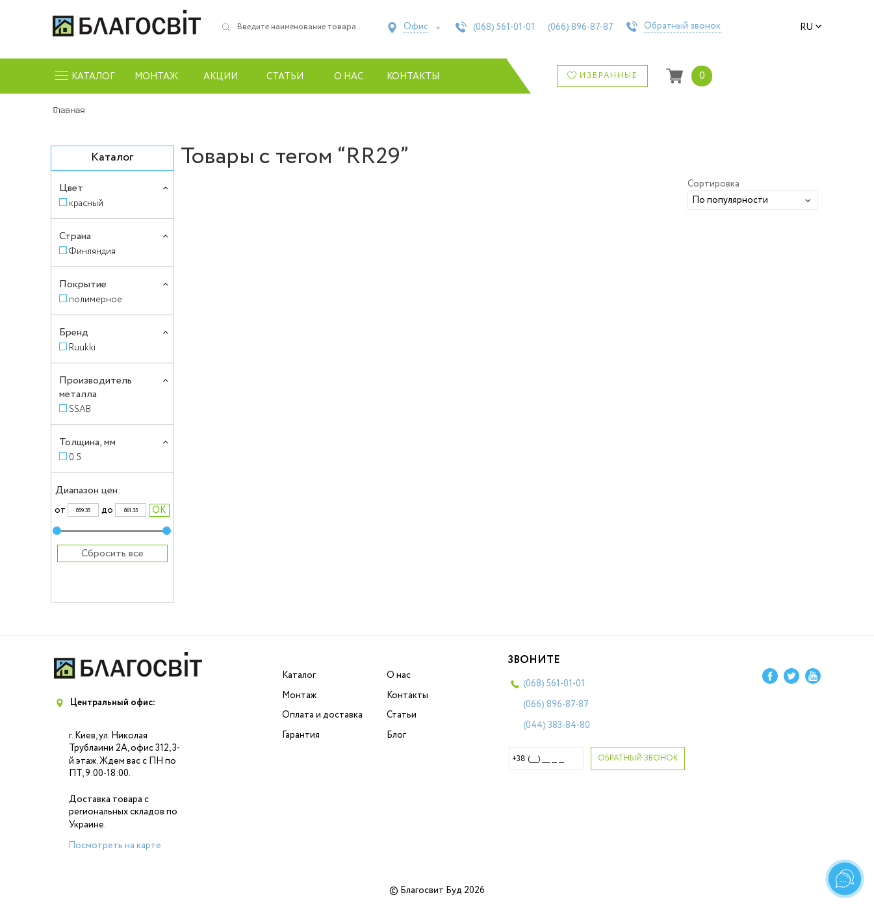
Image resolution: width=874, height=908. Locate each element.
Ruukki (82, 347)
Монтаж (156, 76)
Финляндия (92, 251)
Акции (220, 76)
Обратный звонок (682, 26)
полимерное (95, 299)
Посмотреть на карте (114, 845)
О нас (348, 76)
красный (86, 203)
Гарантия (301, 735)
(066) (580, 27)
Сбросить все (112, 553)
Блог (396, 735)
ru (811, 27)
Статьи (284, 76)
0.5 (75, 457)
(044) (556, 725)
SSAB (80, 409)
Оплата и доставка (322, 714)
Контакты (413, 76)
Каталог (299, 675)
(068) (504, 27)
